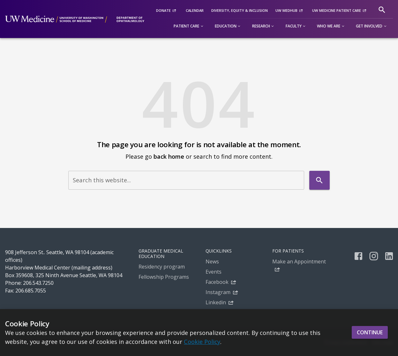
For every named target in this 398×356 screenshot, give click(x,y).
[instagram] (373, 256)
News (212, 261)
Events (214, 271)
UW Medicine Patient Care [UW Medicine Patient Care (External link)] (336, 10)
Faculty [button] (294, 26)
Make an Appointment (299, 261)
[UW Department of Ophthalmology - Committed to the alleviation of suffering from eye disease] (74, 19)
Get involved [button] (369, 26)
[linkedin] (389, 256)
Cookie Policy (202, 341)
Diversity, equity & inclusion (239, 10)
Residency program (162, 266)
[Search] (382, 10)
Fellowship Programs (164, 276)
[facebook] (358, 256)
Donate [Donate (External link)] (163, 10)
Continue (370, 332)
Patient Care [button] (186, 26)
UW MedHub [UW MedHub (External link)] (286, 10)
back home (169, 156)
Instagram (218, 292)
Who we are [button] (328, 26)
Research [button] (261, 26)
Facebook (217, 281)
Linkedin (216, 302)
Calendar (195, 10)
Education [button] (226, 26)
